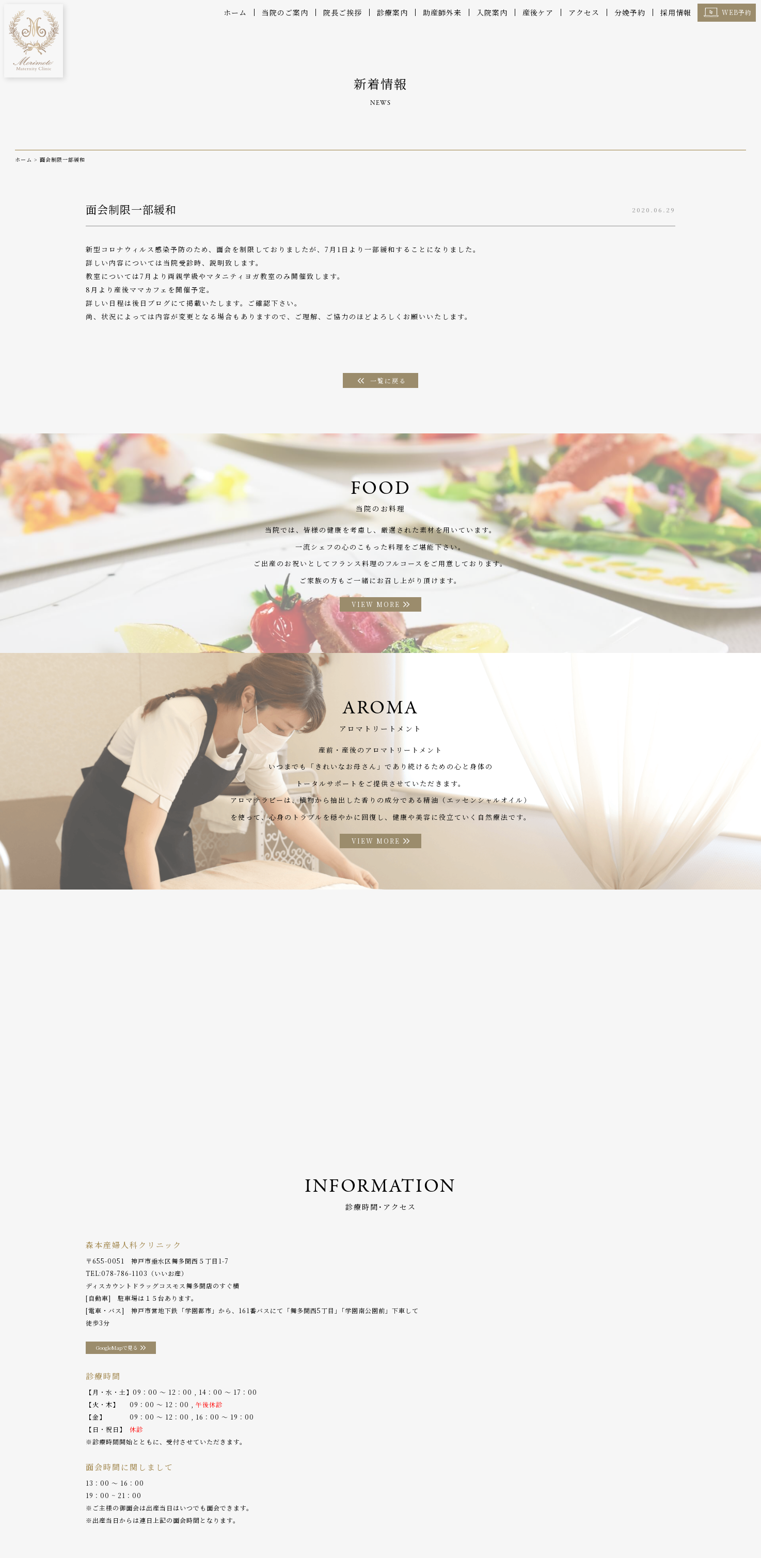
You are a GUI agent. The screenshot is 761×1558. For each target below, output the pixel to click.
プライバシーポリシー (622, 1526)
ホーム (235, 12)
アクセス (583, 12)
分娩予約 (629, 12)
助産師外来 (442, 12)
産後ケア (537, 12)
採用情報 (675, 12)
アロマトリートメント (380, 1526)
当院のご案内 (285, 12)
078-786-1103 (124, 1284)
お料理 (323, 1526)
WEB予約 (737, 12)
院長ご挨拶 (342, 12)
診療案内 (392, 12)
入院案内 (492, 12)
